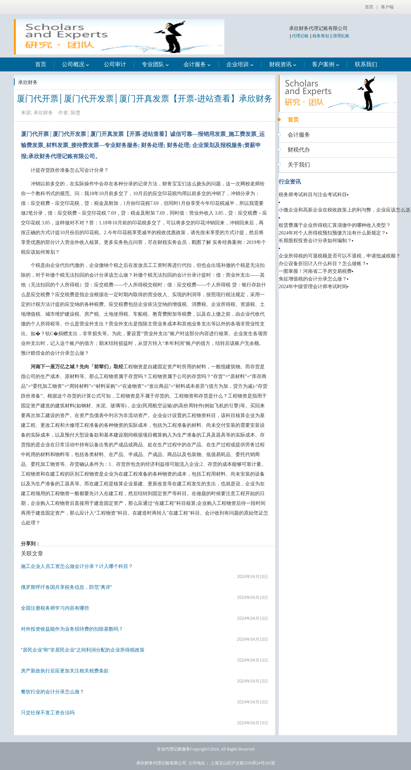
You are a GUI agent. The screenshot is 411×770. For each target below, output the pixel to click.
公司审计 (115, 64)
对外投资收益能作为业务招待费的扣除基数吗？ (72, 629)
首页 (369, 7)
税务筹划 (320, 35)
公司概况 (75, 64)
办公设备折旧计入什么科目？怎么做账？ (322, 263)
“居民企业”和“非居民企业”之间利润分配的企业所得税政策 (83, 650)
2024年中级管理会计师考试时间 (313, 286)
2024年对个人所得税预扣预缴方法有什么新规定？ (332, 233)
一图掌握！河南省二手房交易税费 (315, 271)
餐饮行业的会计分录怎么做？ (52, 691)
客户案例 (325, 64)
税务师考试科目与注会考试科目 (313, 194)
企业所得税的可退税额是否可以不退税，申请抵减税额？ (340, 256)
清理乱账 (341, 35)
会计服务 (197, 64)
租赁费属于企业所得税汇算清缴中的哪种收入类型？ (335, 225)
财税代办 (299, 150)
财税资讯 (282, 64)
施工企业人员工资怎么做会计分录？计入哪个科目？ (77, 566)
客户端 (387, 7)
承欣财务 (28, 82)
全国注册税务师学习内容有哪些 (55, 608)
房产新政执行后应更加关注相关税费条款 (65, 670)
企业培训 (240, 64)
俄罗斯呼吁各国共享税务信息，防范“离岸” (66, 587)
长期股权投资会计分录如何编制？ (315, 240)
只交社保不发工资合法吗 (48, 712)
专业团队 (155, 64)
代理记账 (300, 35)
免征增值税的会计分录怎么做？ (313, 279)
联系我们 (366, 64)
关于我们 (299, 165)
